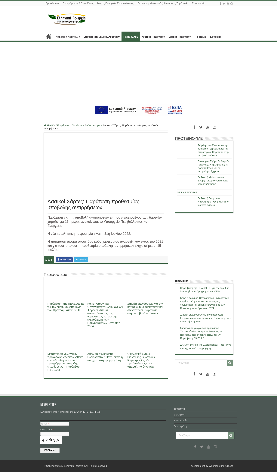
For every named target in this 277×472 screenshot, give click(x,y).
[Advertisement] (138, 73)
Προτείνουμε (52, 3)
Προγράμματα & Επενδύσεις (78, 3)
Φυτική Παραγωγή (153, 36)
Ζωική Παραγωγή (180, 36)
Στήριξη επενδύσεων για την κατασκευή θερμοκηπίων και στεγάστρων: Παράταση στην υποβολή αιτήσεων (145, 308)
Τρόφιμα (200, 36)
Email (45, 423)
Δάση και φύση (94, 125)
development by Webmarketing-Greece (212, 465)
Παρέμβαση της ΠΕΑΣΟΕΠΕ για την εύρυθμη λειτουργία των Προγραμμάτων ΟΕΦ (66, 307)
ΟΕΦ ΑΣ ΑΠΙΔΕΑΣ (187, 192)
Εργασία (215, 36)
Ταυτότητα (179, 408)
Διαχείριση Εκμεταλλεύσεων (102, 36)
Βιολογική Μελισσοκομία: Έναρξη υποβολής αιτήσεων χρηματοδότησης (213, 180)
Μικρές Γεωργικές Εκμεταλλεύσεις (115, 3)
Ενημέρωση (63, 125)
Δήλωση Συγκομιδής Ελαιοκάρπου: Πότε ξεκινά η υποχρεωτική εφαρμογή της (105, 357)
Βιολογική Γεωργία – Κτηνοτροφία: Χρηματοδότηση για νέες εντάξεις (214, 201)
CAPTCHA (47, 429)
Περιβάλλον (130, 36)
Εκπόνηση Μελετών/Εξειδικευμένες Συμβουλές (163, 3)
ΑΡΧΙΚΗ (49, 36)
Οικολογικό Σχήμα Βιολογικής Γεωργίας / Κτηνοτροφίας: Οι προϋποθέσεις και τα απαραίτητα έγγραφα (141, 360)
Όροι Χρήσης (181, 426)
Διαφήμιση (179, 414)
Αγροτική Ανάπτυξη (68, 36)
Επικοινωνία (198, 3)
